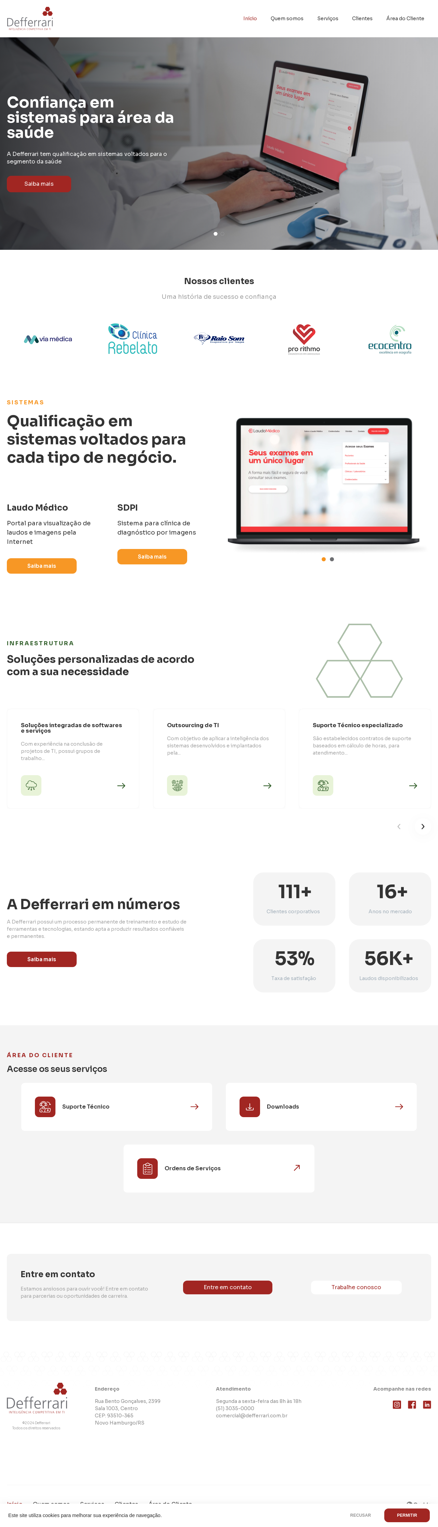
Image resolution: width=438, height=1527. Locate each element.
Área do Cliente (405, 18)
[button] (215, 234)
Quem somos (287, 18)
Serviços (327, 18)
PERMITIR (407, 1515)
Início (250, 18)
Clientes (362, 18)
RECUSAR (360, 1515)
